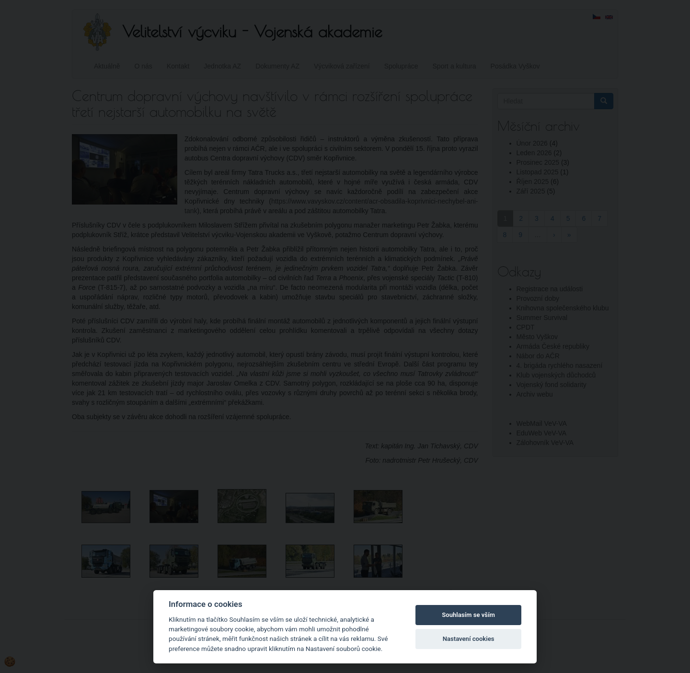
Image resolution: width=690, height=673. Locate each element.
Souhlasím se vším (468, 614)
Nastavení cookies (468, 638)
